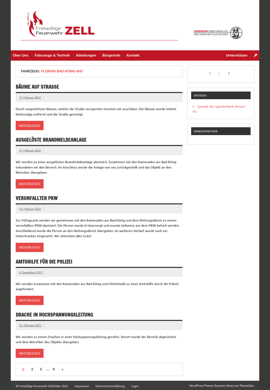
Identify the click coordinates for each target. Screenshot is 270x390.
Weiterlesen (29, 125)
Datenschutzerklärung (110, 385)
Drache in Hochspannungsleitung (54, 314)
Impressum (82, 385)
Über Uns (20, 55)
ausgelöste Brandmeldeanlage (51, 139)
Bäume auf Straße (37, 86)
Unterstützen (237, 55)
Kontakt (133, 55)
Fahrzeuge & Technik (52, 55)
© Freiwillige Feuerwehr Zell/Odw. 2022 (42, 385)
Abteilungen (86, 55)
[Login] (255, 55)
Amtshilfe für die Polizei (44, 261)
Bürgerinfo (111, 55)
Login (135, 385)
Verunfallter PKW (37, 198)
